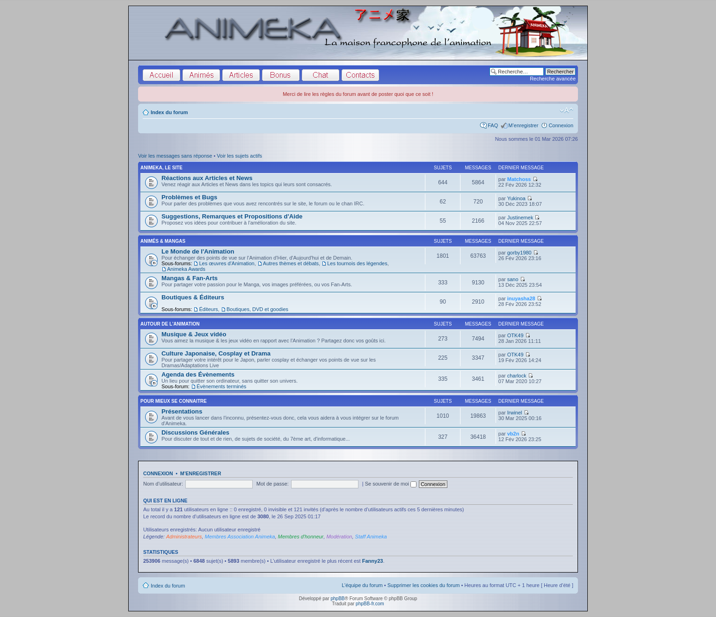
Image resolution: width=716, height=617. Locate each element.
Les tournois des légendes (357, 263)
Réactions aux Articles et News (206, 177)
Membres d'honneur (301, 536)
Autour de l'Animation (169, 324)
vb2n (513, 433)
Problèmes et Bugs (189, 197)
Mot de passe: (272, 483)
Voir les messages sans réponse (175, 156)
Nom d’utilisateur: (163, 483)
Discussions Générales (195, 432)
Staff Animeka (371, 536)
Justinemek (520, 217)
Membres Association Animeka (240, 536)
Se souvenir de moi (390, 483)
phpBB (337, 598)
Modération (339, 536)
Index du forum (169, 112)
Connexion (560, 125)
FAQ (493, 125)
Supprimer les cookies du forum (423, 585)
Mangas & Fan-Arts (189, 278)
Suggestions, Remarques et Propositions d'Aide (231, 216)
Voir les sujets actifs (239, 156)
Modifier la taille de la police (566, 110)
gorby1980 (519, 252)
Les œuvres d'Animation (226, 263)
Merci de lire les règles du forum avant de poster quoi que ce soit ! (358, 94)
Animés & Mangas (162, 241)
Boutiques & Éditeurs (192, 297)
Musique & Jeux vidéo (193, 334)
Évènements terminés (221, 386)
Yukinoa (516, 198)
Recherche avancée (553, 78)
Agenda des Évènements (197, 374)
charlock (516, 375)
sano (513, 279)
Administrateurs (184, 536)
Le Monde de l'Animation (197, 251)
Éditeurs (208, 309)
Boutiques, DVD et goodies (257, 309)
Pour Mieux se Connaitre (173, 401)
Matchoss (519, 179)
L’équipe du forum (362, 585)
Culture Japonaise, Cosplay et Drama (215, 353)
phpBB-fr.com (370, 603)
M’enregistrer (523, 125)
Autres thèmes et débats (291, 263)
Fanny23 (372, 561)
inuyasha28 (521, 298)
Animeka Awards (186, 269)
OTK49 (515, 335)
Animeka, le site (161, 167)
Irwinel (514, 412)
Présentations (181, 411)
